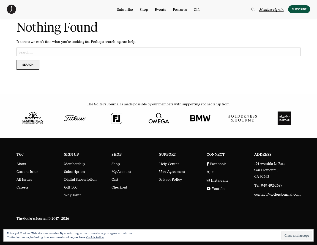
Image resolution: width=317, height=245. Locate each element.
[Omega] (158, 117)
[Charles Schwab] (284, 117)
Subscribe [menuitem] (125, 9)
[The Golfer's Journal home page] (11, 12)
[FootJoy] (116, 117)
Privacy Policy (170, 179)
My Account (121, 171)
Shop (116, 163)
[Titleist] (74, 117)
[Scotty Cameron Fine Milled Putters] (32, 117)
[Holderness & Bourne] (242, 117)
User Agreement (172, 171)
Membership (74, 163)
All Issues (24, 179)
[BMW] (200, 117)
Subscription (74, 171)
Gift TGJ (71, 186)
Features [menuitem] (180, 9)
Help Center (169, 163)
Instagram (217, 180)
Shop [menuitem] (144, 9)
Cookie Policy (95, 237)
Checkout (119, 186)
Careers (22, 186)
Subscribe (299, 9)
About (21, 163)
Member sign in (271, 9)
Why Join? (72, 194)
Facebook (216, 163)
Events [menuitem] (160, 9)
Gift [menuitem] (197, 9)
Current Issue (27, 171)
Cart (115, 179)
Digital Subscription (80, 179)
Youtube (216, 188)
